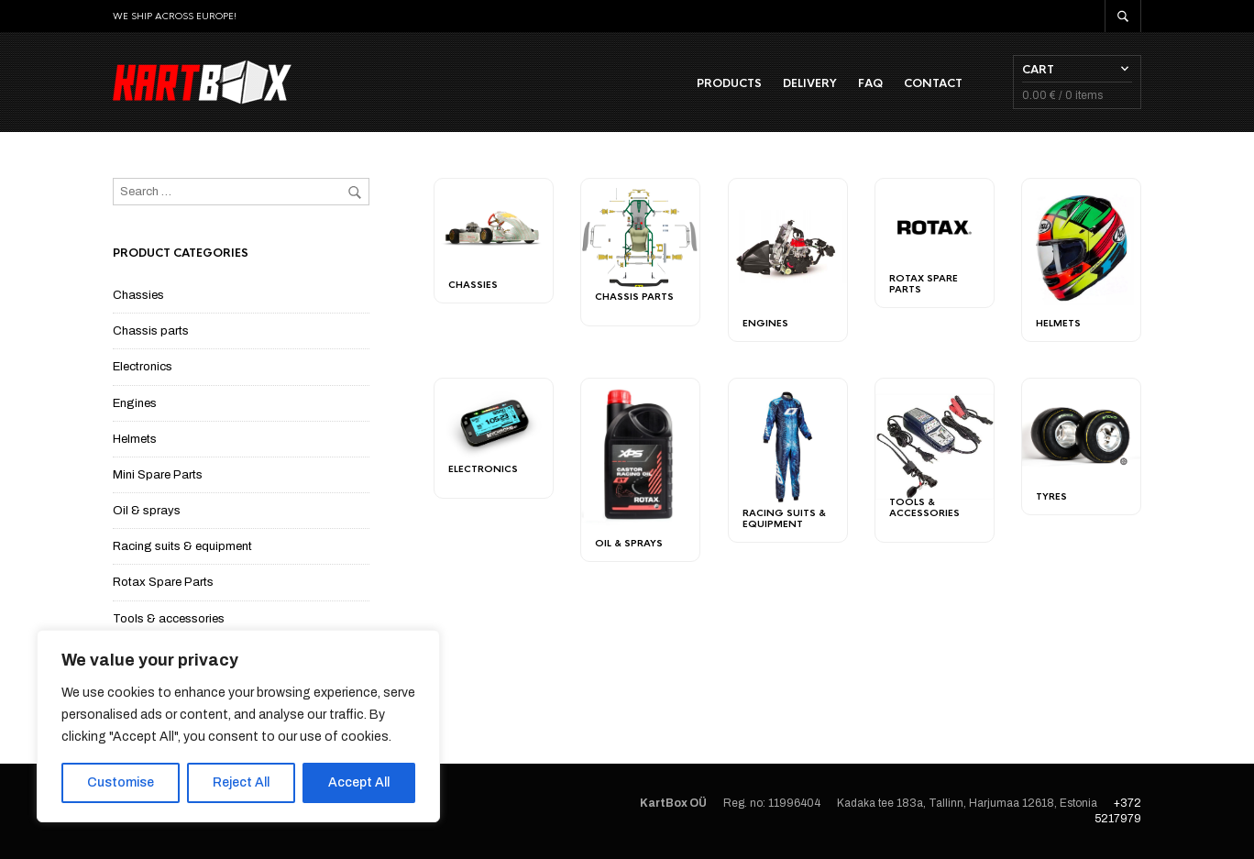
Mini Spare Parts (158, 474)
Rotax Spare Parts (163, 582)
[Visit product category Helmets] (1081, 247)
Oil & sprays (147, 510)
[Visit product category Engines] (788, 247)
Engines (135, 403)
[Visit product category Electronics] (493, 425)
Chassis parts (151, 331)
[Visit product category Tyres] (1081, 433)
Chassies (138, 295)
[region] (238, 726)
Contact (933, 83)
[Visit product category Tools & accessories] (934, 447)
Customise (120, 782)
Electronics (142, 366)
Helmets (135, 439)
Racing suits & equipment (182, 546)
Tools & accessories (169, 618)
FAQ (870, 83)
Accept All (359, 782)
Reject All (241, 782)
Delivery (810, 83)
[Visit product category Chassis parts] (640, 239)
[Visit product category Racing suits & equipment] (788, 447)
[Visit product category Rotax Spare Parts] (934, 229)
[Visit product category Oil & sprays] (640, 456)
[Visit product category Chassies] (493, 227)
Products (729, 83)
